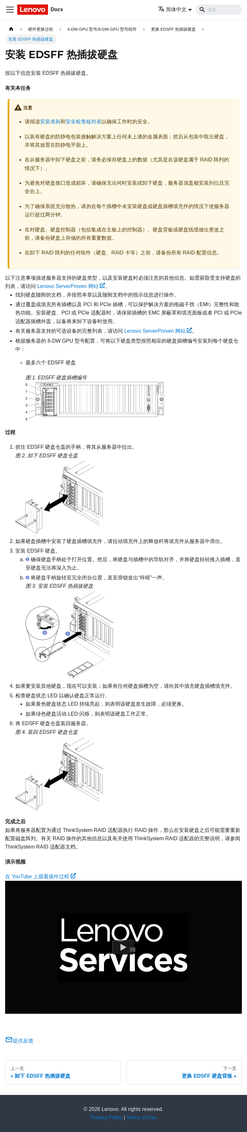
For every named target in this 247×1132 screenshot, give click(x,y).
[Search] (219, 9)
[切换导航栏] (10, 9)
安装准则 (50, 121)
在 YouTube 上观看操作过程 (40, 876)
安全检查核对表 (83, 121)
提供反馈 (19, 1040)
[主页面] (11, 29)
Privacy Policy (107, 1117)
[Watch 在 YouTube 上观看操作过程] (123, 947)
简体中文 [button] (172, 9)
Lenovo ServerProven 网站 (71, 286)
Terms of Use (141, 1117)
